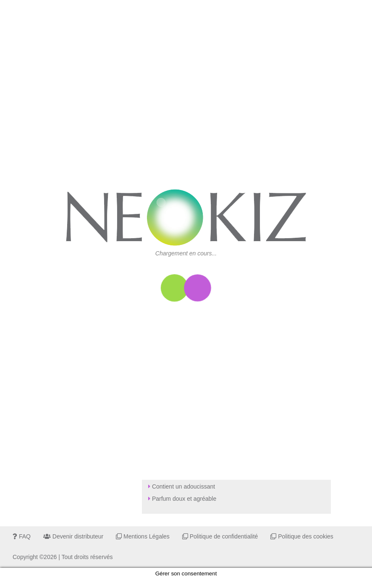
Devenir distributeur (73, 536)
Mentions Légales (143, 536)
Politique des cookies (301, 536)
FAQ (22, 536)
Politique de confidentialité (220, 536)
